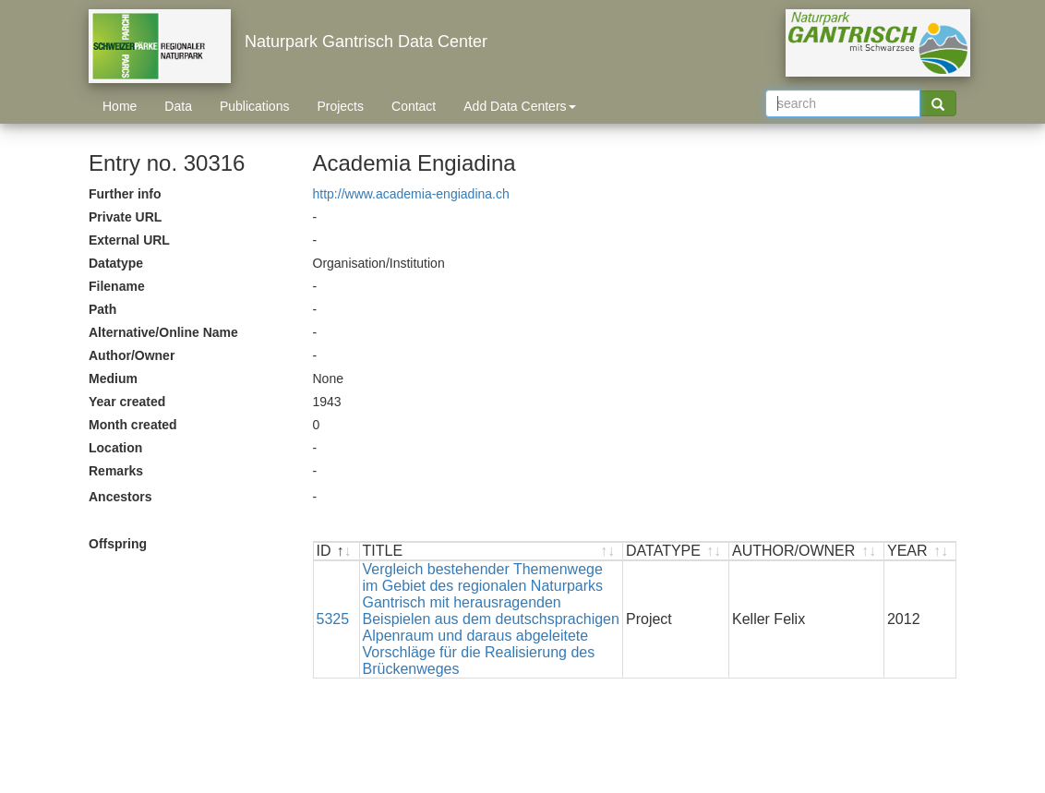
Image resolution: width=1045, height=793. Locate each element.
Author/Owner (131, 355)
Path (102, 309)
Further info (125, 193)
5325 (333, 619)
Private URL (125, 217)
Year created (127, 401)
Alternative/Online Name (163, 332)
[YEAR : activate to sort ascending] (919, 551)
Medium (113, 378)
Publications (255, 106)
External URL (129, 240)
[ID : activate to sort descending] (337, 551)
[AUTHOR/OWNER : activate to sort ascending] (806, 551)
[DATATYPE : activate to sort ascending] (676, 551)
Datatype (116, 263)
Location (115, 447)
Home (119, 106)
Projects (340, 106)
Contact (413, 106)
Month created (133, 424)
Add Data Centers (519, 106)
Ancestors (120, 496)
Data (178, 106)
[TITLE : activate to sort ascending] (492, 551)
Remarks (116, 470)
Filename (117, 286)
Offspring (118, 543)
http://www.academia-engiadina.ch (411, 193)
